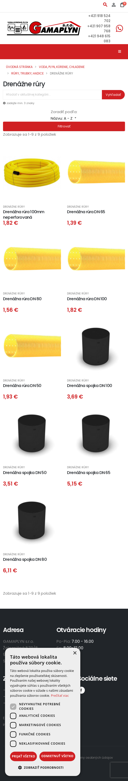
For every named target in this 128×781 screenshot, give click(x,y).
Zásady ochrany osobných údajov (86, 757)
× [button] (75, 653)
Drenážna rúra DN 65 (86, 212)
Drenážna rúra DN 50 (22, 385)
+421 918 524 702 (103, 18)
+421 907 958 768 (102, 29)
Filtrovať (64, 126)
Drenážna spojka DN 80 (25, 559)
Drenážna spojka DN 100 (89, 385)
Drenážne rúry (14, 207)
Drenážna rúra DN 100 (87, 299)
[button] (42, 767)
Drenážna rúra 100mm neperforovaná (23, 214)
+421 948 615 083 (102, 39)
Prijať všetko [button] (23, 756)
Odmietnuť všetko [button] (57, 756)
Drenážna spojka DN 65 (88, 473)
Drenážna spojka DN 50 (24, 473)
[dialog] (42, 712)
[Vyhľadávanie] (52, 94)
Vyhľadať (113, 95)
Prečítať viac (60, 695)
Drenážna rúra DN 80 (22, 299)
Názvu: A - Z (64, 118)
